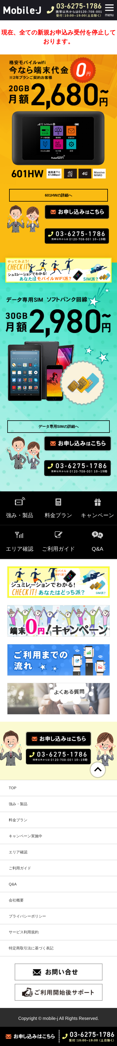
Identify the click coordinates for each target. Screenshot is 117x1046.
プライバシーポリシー (27, 916)
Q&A (13, 884)
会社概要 (16, 900)
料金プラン (18, 820)
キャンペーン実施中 (25, 836)
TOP (12, 788)
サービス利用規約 (24, 932)
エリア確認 (18, 852)
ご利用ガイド (20, 868)
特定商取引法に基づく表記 (31, 948)
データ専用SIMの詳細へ (58, 426)
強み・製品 (18, 804)
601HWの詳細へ (58, 195)
